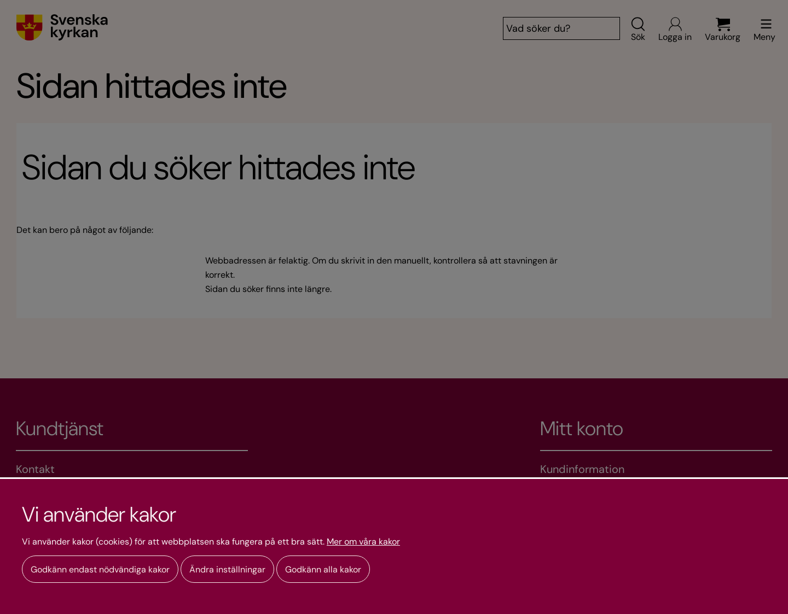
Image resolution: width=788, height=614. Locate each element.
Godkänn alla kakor (323, 569)
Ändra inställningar (227, 569)
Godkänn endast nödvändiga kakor (100, 569)
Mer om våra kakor (363, 541)
